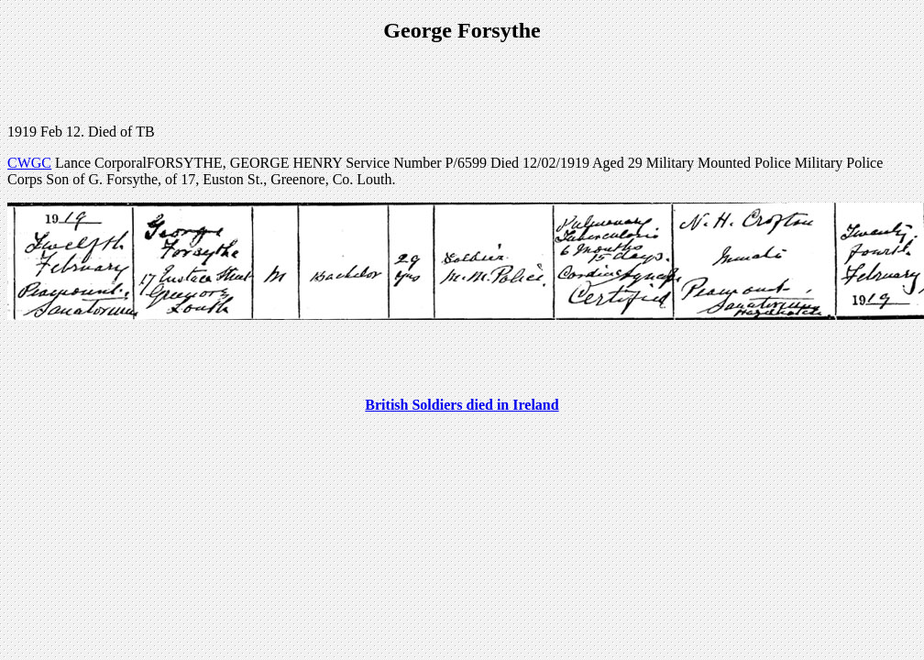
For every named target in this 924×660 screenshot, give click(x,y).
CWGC (29, 162)
